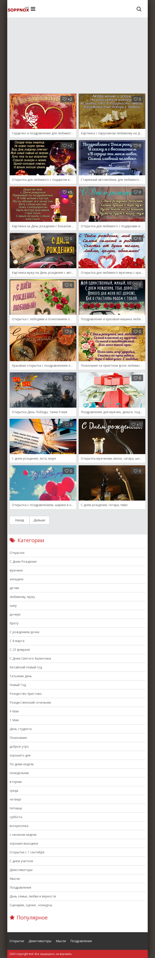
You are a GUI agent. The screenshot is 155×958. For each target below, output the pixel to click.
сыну (13, 605)
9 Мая (14, 711)
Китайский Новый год (26, 667)
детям (14, 588)
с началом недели (23, 834)
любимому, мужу (22, 597)
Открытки (17, 553)
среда (14, 790)
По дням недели (22, 764)
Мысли (15, 879)
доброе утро (19, 746)
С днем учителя (21, 861)
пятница (16, 808)
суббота (16, 817)
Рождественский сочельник (30, 702)
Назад (19, 520)
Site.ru (18, 9)
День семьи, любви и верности (33, 896)
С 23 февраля (20, 649)
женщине (16, 579)
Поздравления (20, 887)
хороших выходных (24, 843)
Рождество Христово (26, 694)
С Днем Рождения (23, 561)
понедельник (19, 773)
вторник (16, 782)
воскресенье (19, 826)
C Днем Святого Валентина (30, 658)
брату (14, 623)
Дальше (39, 520)
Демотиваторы (21, 870)
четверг (16, 799)
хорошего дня (20, 755)
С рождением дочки (24, 632)
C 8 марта (17, 641)
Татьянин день (21, 676)
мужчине (16, 570)
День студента (21, 729)
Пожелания (18, 738)
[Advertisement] (77, 53)
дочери (15, 614)
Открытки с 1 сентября (27, 852)
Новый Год (18, 685)
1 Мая (14, 720)
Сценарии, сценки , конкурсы (31, 905)
